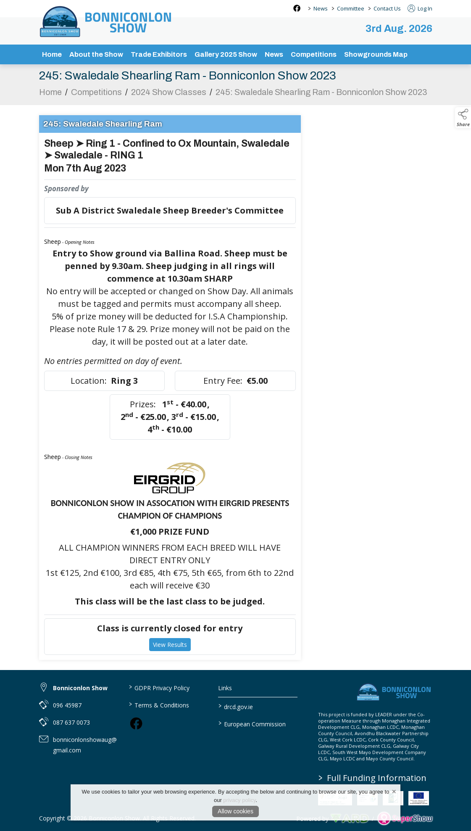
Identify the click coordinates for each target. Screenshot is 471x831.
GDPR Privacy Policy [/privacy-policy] (159, 687)
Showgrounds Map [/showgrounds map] (376, 54)
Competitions (96, 94)
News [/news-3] (274, 54)
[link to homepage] (106, 21)
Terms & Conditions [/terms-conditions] (159, 704)
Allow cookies (235, 811)
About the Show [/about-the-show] (96, 54)
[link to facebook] (136, 723)
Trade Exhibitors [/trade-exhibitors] (159, 54)
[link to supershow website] (404, 819)
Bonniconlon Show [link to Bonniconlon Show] (80, 688)
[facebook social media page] (296, 8)
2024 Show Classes (168, 94)
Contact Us (387, 8)
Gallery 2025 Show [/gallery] (226, 54)
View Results (170, 647)
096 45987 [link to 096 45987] (67, 705)
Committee (350, 8)
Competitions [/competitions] (314, 54)
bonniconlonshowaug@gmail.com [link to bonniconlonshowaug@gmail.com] (85, 745)
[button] (463, 117)
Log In (420, 8)
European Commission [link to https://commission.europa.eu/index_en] (252, 723)
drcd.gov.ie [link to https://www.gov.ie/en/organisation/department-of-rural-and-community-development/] (235, 706)
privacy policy (239, 800)
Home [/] (52, 54)
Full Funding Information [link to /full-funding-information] (372, 778)
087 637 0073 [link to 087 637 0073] (71, 722)
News (320, 8)
